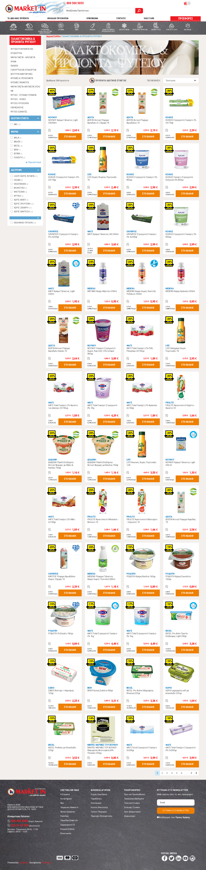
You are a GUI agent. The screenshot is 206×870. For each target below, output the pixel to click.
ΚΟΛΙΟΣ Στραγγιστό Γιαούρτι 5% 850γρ (141, 178)
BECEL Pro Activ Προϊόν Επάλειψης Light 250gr (177, 634)
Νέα (62, 803)
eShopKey (23, 862)
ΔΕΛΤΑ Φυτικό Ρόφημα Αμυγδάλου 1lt (137, 121)
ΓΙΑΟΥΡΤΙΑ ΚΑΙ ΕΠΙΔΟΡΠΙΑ (23, 70)
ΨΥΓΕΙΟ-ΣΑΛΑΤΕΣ (19, 111)
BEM (89, 688)
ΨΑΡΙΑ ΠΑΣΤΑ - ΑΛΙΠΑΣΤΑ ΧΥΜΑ (23, 59)
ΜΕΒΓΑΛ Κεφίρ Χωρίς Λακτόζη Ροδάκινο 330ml (141, 292)
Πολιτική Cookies (132, 803)
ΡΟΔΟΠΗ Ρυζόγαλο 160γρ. (60, 633)
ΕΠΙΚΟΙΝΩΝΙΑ (92, 18)
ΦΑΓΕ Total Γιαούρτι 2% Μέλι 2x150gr (61, 520)
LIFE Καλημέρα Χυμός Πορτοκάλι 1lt (176, 349)
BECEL (169, 631)
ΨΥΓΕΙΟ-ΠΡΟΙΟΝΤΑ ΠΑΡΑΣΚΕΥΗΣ (20, 105)
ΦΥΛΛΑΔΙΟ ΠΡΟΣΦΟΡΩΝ (57, 18)
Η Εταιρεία (65, 794)
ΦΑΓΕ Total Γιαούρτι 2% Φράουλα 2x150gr (141, 406)
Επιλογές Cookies (132, 807)
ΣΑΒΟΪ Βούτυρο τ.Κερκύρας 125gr (61, 692)
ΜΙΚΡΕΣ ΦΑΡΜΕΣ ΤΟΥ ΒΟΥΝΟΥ (102, 745)
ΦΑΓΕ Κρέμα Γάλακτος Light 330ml (61, 292)
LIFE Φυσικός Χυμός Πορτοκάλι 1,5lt (141, 463)
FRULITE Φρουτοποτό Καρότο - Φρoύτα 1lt (180, 406)
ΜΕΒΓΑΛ (91, 288)
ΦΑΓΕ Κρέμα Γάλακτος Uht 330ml (103, 234)
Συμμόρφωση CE (67, 825)
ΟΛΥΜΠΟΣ (53, 231)
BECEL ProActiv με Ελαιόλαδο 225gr (62, 749)
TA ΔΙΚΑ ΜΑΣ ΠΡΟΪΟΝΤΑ (18, 18)
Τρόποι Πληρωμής (99, 812)
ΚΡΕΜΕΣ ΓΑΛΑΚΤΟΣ (20, 82)
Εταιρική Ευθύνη (67, 829)
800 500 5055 (73, 3)
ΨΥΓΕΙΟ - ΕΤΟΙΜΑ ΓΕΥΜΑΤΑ (24, 95)
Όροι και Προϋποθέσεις (134, 794)
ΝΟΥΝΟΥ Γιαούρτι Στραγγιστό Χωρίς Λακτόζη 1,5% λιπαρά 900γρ (101, 351)
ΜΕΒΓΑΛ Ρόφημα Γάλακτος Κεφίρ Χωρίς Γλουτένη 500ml (101, 577)
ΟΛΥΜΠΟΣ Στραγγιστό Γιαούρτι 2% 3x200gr (141, 235)
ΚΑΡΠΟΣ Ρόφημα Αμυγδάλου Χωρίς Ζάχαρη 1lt (61, 577)
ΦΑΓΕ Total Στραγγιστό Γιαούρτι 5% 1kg (141, 634)
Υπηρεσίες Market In (69, 807)
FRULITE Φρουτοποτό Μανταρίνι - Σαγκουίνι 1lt (141, 520)
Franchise (64, 816)
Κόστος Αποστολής (99, 807)
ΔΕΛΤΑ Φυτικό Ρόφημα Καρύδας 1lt (181, 520)
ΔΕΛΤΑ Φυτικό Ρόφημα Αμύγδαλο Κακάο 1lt (59, 349)
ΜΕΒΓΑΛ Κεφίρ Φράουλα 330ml (180, 291)
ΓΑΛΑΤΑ (14, 65)
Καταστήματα (66, 799)
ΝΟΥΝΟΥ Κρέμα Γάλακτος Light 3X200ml (63, 121)
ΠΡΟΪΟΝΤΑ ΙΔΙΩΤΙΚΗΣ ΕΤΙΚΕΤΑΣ (110, 80)
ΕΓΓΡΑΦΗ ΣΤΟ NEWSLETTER (176, 810)
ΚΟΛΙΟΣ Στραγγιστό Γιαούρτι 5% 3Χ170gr (63, 178)
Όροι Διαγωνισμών (132, 812)
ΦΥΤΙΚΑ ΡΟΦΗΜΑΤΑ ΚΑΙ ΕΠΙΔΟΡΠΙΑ (22, 51)
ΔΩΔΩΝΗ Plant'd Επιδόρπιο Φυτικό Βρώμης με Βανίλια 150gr (102, 463)
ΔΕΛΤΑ (90, 117)
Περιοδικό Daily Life (69, 820)
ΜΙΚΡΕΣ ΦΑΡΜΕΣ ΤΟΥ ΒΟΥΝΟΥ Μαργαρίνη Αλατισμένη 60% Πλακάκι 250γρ (102, 750)
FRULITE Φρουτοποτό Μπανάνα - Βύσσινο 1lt (102, 520)
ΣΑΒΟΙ (51, 688)
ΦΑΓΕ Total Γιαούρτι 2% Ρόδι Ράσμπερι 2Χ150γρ (139, 349)
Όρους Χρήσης (183, 817)
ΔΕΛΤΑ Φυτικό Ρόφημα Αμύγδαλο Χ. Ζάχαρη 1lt (98, 121)
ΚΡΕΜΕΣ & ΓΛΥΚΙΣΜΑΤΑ (22, 78)
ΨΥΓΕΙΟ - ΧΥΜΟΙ (18, 99)
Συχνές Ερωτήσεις (99, 794)
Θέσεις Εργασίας (67, 812)
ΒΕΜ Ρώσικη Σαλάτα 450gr (100, 690)
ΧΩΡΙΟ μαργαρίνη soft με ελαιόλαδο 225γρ (177, 692)
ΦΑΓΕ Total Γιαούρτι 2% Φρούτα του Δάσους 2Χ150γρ (63, 406)
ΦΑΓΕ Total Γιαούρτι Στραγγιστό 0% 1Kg (102, 406)
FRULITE (170, 402)
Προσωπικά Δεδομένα (134, 799)
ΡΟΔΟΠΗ (130, 573)
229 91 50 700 (18, 825)
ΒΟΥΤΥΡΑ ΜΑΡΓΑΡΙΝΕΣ (22, 74)
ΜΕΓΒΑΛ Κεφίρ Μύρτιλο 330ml (102, 291)
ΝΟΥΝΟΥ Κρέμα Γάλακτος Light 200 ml (180, 463)
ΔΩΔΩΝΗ (52, 459)
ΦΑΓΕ (90, 231)
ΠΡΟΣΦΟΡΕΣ (185, 18)
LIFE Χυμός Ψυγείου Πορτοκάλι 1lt (102, 178)
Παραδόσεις (96, 799)
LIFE (89, 174)
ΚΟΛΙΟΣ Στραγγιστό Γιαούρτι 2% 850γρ (181, 235)
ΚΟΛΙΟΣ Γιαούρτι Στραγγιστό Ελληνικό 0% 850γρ (179, 178)
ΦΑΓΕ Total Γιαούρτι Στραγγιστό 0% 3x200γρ (180, 749)
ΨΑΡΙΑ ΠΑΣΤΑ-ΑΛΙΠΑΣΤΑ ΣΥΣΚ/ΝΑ (25, 88)
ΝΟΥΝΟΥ (52, 117)
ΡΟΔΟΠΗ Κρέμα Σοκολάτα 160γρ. (178, 577)
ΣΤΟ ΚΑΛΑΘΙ (70, 136)
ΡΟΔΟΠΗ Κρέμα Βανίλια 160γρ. (141, 576)
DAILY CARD (149, 18)
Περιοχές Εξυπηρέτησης (101, 816)
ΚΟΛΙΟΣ (169, 117)
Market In (25, 9)
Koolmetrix (46, 862)
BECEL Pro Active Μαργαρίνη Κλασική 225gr (139, 692)
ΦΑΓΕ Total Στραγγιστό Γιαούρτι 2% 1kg (102, 634)
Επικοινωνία (65, 833)
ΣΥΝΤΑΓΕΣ (121, 18)
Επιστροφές (96, 803)
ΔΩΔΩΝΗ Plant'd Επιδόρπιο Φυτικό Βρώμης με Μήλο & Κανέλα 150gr (61, 465)
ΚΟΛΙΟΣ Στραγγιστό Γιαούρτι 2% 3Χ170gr (181, 121)
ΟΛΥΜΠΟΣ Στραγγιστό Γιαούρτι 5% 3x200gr (63, 235)
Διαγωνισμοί (129, 816)
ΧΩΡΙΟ (169, 688)
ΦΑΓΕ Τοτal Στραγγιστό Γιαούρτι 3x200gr (141, 749)
